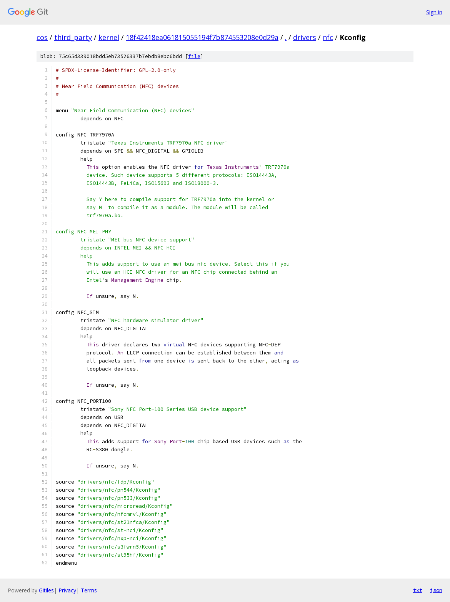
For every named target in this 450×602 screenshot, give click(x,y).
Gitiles (46, 590)
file (194, 56)
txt (417, 590)
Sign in (434, 12)
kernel (108, 37)
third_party (73, 37)
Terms (89, 590)
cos (42, 37)
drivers (304, 37)
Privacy (67, 590)
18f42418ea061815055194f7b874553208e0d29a (202, 37)
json (436, 590)
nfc (328, 37)
